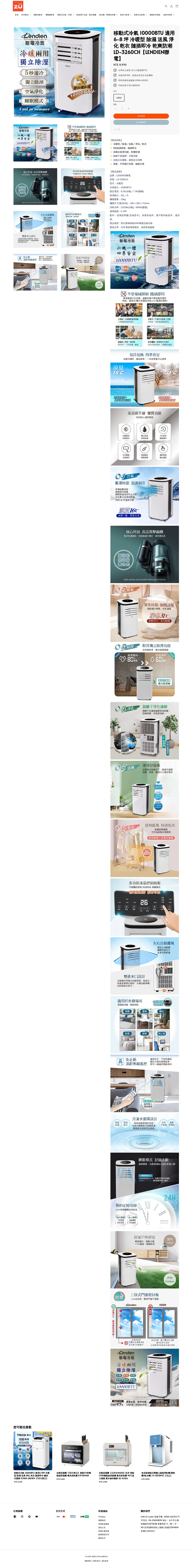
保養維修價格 (103, 1524)
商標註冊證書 (103, 1531)
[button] (166, 6)
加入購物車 (141, 122)
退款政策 (105, 1561)
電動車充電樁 (155, 15)
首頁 (16, 15)
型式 (115, 91)
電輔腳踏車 (49, 15)
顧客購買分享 (103, 1534)
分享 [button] (117, 129)
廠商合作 (101, 1538)
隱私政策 (96, 1561)
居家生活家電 (139, 15)
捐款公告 (101, 1527)
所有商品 (25, 15)
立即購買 (141, 116)
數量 (115, 104)
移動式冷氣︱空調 (64, 15)
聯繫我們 (101, 1520)
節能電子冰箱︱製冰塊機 (86, 15)
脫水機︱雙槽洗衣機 (107, 15)
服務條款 (88, 1561)
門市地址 (101, 1517)
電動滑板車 (37, 15)
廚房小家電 (124, 15)
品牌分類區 (167, 15)
